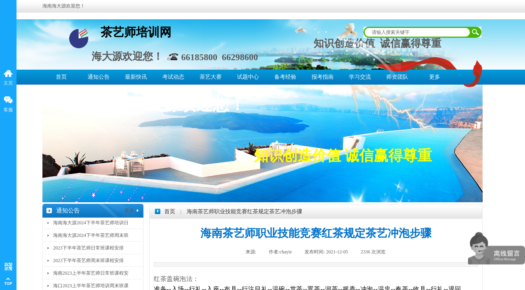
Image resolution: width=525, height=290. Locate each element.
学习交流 (360, 77)
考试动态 (173, 77)
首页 (61, 77)
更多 (434, 77)
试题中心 (248, 77)
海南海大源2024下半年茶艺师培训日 (90, 222)
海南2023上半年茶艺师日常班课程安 (90, 273)
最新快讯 (136, 77)
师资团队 (397, 77)
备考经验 (285, 77)
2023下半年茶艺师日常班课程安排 (88, 248)
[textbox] (417, 32)
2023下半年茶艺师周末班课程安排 (88, 260)
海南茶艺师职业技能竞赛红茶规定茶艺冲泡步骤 (244, 211)
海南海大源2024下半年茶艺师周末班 (90, 235)
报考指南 (323, 77)
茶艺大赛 (211, 77)
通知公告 (99, 77)
